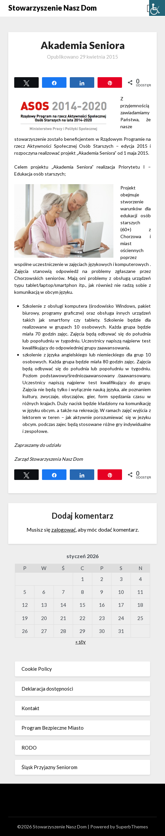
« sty (80, 642)
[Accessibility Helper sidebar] (157, 8)
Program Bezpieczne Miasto (52, 728)
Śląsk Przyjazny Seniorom (49, 767)
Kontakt (30, 708)
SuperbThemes (132, 826)
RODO (29, 748)
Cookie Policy (36, 669)
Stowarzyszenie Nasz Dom (52, 7)
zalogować (63, 529)
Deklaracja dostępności (47, 689)
